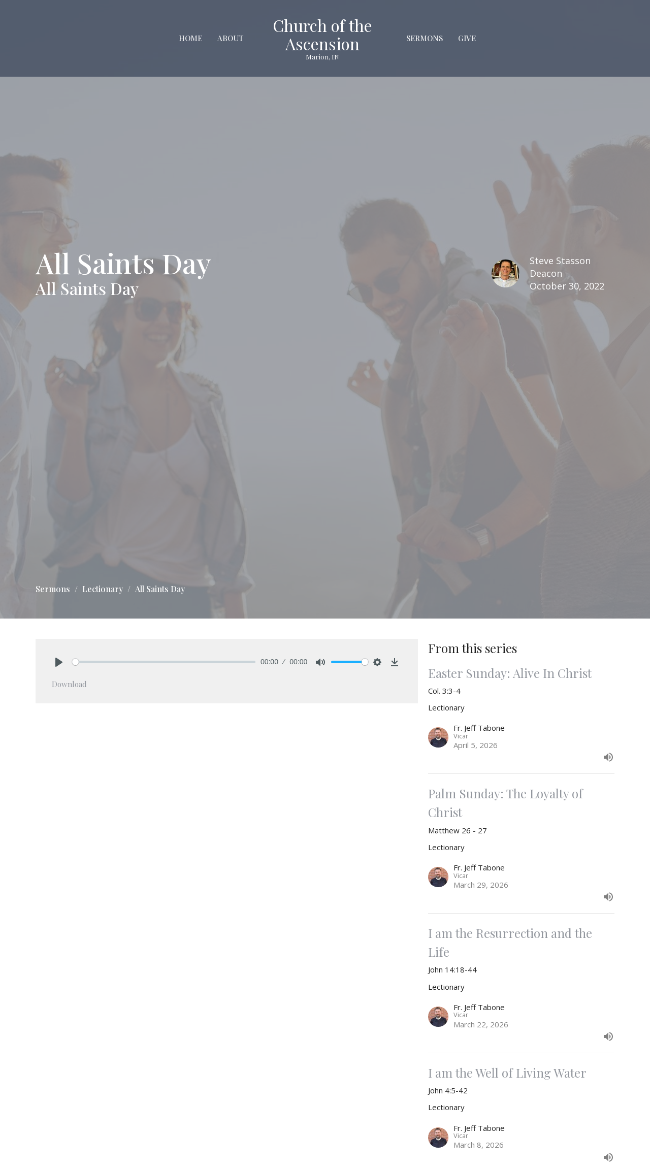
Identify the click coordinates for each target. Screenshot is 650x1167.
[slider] (163, 662)
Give (467, 38)
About (230, 38)
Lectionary (102, 589)
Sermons (424, 38)
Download (69, 684)
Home (190, 38)
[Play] (59, 662)
